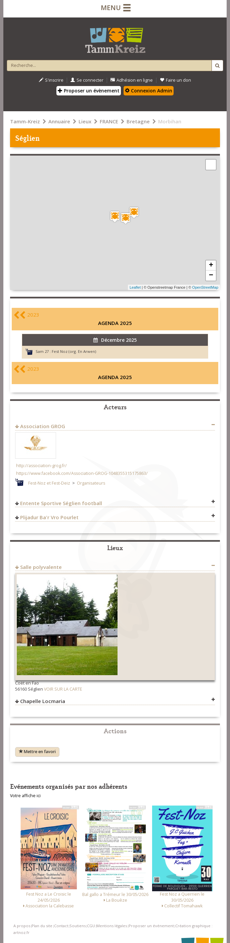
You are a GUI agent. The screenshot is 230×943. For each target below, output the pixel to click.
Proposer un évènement (89, 90)
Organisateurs (91, 483)
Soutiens (78, 925)
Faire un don (175, 80)
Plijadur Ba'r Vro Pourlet (49, 517)
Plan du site (42, 925)
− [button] (211, 276)
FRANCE (109, 121)
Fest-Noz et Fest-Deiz (49, 483)
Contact (61, 925)
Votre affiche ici (25, 795)
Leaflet (135, 287)
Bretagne (138, 121)
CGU (91, 925)
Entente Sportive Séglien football (61, 503)
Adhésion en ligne (131, 80)
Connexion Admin (148, 90)
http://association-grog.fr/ (41, 465)
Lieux (85, 121)
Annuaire (59, 121)
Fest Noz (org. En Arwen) (74, 351)
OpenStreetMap (205, 287)
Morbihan (169, 121)
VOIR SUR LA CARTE (63, 689)
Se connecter (87, 80)
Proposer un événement (151, 925)
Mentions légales (111, 925)
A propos (21, 925)
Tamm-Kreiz (25, 121)
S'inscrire (51, 80)
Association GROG (42, 426)
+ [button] (211, 265)
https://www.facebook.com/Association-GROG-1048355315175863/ (82, 473)
